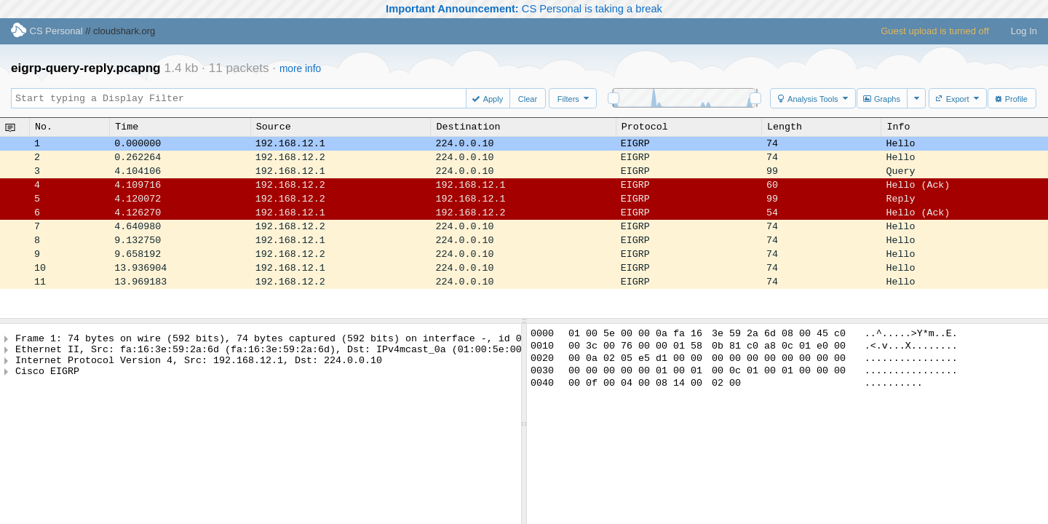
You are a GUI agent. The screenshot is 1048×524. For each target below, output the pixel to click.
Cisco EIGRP (47, 379)
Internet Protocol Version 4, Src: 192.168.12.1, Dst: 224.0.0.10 (198, 366)
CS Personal (47, 30)
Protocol (645, 126)
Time (126, 126)
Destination (468, 126)
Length (784, 126)
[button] (489, 98)
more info (300, 68)
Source (273, 126)
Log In (1024, 30)
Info (898, 126)
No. (43, 126)
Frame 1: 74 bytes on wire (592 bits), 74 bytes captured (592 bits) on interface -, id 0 (268, 339)
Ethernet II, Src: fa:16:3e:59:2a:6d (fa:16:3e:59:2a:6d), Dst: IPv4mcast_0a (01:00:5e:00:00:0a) (289, 353)
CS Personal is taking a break (524, 9)
